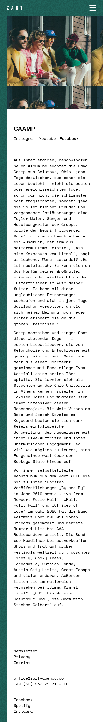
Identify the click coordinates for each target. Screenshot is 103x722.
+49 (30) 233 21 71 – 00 (41, 684)
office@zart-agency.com (40, 678)
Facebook (69, 138)
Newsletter (25, 651)
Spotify (22, 705)
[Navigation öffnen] (92, 8)
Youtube (47, 138)
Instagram (24, 138)
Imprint (22, 662)
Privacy (22, 657)
